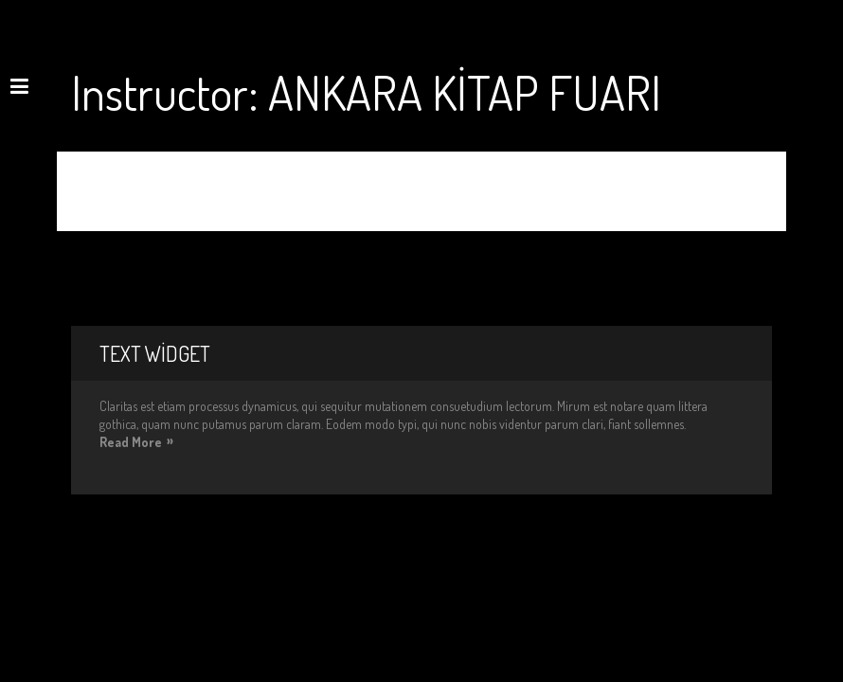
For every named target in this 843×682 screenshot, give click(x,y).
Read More (130, 442)
